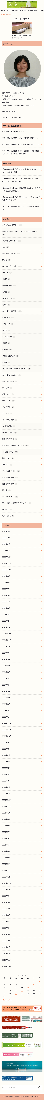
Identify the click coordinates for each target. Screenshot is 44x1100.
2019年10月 (6, 966)
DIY (5, 247)
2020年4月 (6, 928)
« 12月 (4, 1000)
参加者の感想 (10, 452)
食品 (6, 305)
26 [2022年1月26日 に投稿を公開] (16, 994)
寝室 (6, 343)
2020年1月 (6, 947)
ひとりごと (8, 401)
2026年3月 (6, 538)
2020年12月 (6, 877)
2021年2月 (6, 864)
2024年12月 (6, 634)
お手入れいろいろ (11, 253)
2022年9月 (6, 742)
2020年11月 (6, 883)
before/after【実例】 (12, 225)
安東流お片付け (10, 477)
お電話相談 (9, 426)
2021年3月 (6, 858)
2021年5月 (6, 845)
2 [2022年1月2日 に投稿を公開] (39, 981)
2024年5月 (6, 678)
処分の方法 (8, 458)
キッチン (8, 317)
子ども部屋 (9, 337)
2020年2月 (6, 941)
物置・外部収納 (11, 356)
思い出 (7, 273)
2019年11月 (6, 960)
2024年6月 (6, 672)
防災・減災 (8, 516)
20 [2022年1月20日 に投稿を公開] (22, 991)
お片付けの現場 (9, 381)
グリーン (7, 413)
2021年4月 (6, 851)
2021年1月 (6, 870)
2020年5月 (6, 922)
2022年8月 (6, 749)
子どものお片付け (11, 471)
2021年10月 (6, 813)
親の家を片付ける (12, 241)
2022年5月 (6, 768)
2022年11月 (6, 730)
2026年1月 (6, 551)
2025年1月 (6, 627)
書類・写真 (9, 285)
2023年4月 (6, 698)
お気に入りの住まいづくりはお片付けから (21, 1096)
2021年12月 (6, 800)
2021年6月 (6, 838)
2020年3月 (6, 934)
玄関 (6, 362)
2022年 (9, 14)
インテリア (8, 407)
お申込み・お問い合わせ (19, 10)
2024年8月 (6, 659)
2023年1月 (6, 717)
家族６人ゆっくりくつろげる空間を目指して (19, 233)
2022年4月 (6, 774)
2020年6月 (6, 915)
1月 (13, 14)
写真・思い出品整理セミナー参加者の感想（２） (21, 144)
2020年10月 (6, 890)
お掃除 (6, 260)
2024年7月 (6, 666)
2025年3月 (6, 614)
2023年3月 (6, 704)
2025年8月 (6, 583)
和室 (6, 330)
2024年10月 (6, 646)
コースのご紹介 (9, 420)
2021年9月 (6, 819)
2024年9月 (6, 653)
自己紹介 (7, 509)
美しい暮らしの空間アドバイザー (16, 503)
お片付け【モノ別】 (12, 266)
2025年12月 (6, 557)
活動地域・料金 (32, 10)
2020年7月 (6, 909)
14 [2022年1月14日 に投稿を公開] (28, 987)
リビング (8, 324)
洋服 (6, 292)
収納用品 (7, 465)
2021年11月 (6, 806)
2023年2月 (6, 710)
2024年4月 (6, 685)
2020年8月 (6, 902)
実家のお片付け (9, 484)
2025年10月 (6, 570)
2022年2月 (6, 787)
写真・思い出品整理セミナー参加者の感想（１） (21, 138)
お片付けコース (5, 10)
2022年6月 (6, 762)
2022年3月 (6, 781)
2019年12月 (6, 954)
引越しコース (10, 433)
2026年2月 (6, 544)
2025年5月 (6, 602)
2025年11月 (6, 563)
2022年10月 (6, 736)
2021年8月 (6, 826)
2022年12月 (6, 723)
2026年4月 (6, 531)
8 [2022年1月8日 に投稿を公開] (33, 984)
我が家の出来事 (10, 497)
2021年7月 (6, 832)
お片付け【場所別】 (12, 311)
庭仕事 (6, 490)
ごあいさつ (8, 394)
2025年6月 (6, 595)
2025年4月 (6, 608)
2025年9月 (6, 576)
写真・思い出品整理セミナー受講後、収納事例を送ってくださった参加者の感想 (21, 152)
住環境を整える (9, 439)
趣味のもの (9, 298)
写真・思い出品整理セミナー (13, 132)
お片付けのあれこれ (11, 375)
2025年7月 (6, 589)
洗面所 (7, 349)
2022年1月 (6, 794)
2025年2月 (6, 621)
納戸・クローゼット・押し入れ (16, 369)
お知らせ (7, 388)
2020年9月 (6, 896)
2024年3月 (6, 691)
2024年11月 (6, 640)
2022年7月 (6, 755)
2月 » (10, 1000)
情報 (6, 279)
